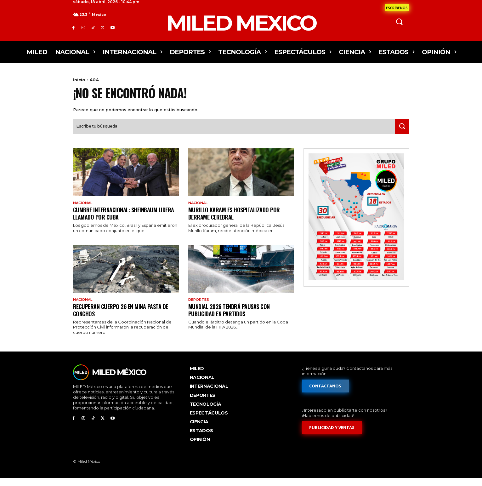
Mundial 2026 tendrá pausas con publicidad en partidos (232, 317)
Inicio (79, 79)
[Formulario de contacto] (397, 7)
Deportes (199, 307)
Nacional (84, 209)
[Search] (400, 132)
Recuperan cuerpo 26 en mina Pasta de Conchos (124, 317)
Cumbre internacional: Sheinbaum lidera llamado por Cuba (118, 220)
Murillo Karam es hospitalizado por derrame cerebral (236, 220)
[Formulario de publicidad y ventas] (332, 435)
